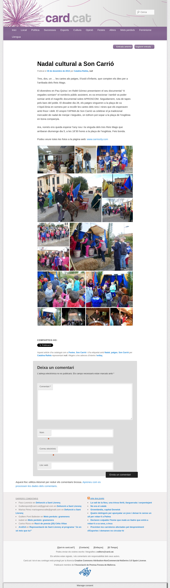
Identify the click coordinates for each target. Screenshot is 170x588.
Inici (14, 30)
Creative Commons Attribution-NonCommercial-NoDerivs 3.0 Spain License (110, 560)
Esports (64, 30)
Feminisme (145, 30)
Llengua (16, 36)
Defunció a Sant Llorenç (48, 502)
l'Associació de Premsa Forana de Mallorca (94, 565)
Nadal (107, 352)
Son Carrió (81, 352)
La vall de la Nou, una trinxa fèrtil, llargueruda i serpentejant (121, 502)
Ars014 (22, 527)
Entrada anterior (123, 46)
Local (24, 30)
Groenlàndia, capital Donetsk (105, 509)
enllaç (99, 355)
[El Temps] (113, 547)
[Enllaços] (98, 547)
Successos (50, 30)
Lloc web (44, 465)
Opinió (89, 30)
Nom (44, 433)
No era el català (98, 506)
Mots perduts (127, 30)
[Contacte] (84, 547)
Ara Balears (97, 499)
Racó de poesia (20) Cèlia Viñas (51, 523)
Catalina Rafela (81, 71)
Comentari (45, 386)
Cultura (77, 30)
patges (114, 352)
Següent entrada (144, 46)
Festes (101, 30)
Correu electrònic (48, 449)
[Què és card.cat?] (66, 547)
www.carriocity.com (97, 139)
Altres (113, 30)
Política (35, 30)
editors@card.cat (105, 552)
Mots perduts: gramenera (57, 516)
